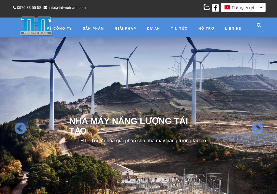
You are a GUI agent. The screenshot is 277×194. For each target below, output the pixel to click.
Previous (20, 129)
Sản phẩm (93, 28)
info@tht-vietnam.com (63, 7)
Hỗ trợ (206, 28)
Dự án (153, 28)
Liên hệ (233, 28)
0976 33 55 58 (26, 7)
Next (257, 129)
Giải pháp (125, 28)
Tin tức (179, 28)
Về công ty (59, 28)
